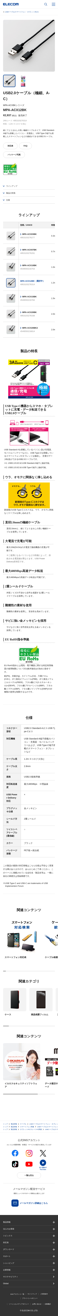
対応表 (10, 146)
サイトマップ (32, 1294)
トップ (5, 1124)
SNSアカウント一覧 (17, 1294)
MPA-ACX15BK (29, 296)
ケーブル (23, 1124)
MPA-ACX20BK (29, 312)
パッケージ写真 (14, 155)
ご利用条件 (44, 1294)
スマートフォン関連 (27, 1127)
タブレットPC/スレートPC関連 (31, 1129)
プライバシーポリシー (30, 1298)
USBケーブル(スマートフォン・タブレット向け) (22, 12)
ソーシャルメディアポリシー (19, 1304)
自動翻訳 (48, 1304)
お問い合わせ (36, 1304)
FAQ (25, 146)
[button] (29, 1235)
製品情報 (14, 1124)
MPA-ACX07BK (29, 250)
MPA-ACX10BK (29, 265)
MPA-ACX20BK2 (30, 328)
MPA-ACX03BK (29, 234)
